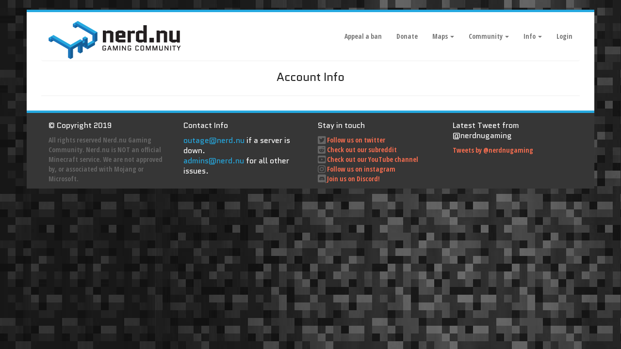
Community (489, 36)
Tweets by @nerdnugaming (493, 150)
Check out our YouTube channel (372, 159)
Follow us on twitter (356, 139)
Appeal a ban (363, 36)
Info (532, 36)
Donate (407, 36)
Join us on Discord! (353, 178)
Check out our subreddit (362, 149)
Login (564, 36)
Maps (443, 36)
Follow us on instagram (361, 169)
